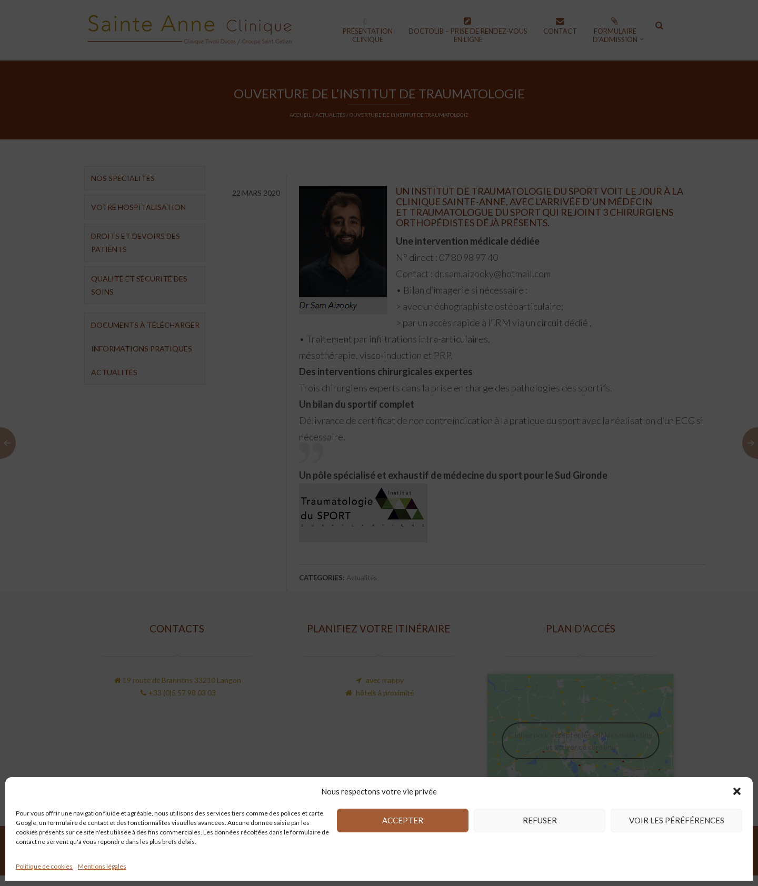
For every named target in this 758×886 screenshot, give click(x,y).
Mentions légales (102, 866)
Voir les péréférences (676, 820)
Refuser (540, 820)
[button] (737, 791)
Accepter (402, 820)
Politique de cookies (44, 866)
